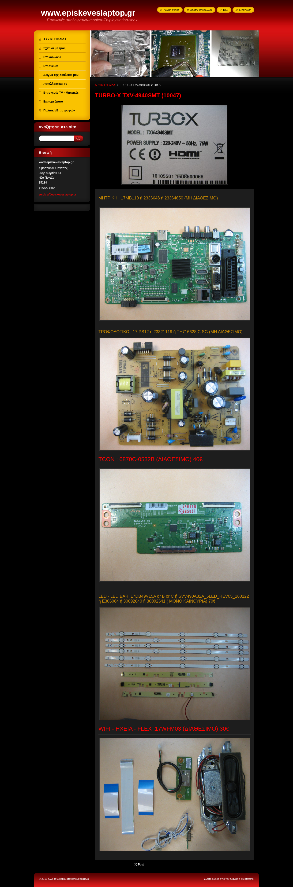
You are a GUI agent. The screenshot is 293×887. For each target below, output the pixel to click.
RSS (225, 9)
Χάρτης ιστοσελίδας (201, 9)
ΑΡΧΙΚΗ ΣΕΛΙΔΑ (105, 85)
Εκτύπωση (245, 9)
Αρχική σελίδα (172, 9)
